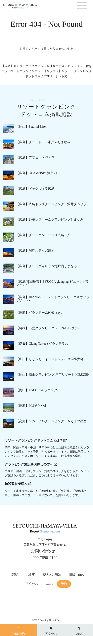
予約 (64, 583)
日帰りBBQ (76, 574)
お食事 (30, 574)
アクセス (32, 583)
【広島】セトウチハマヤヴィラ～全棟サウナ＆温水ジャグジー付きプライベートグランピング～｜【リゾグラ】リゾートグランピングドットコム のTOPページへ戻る (46, 71)
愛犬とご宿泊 (52, 574)
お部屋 (13, 574)
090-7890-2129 (45, 557)
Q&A (49, 583)
